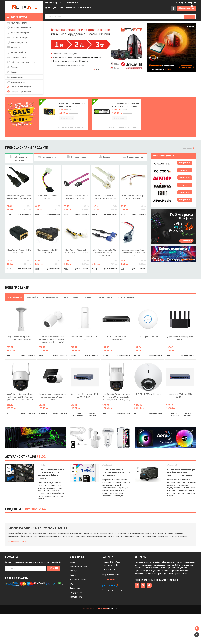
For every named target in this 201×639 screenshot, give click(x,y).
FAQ (71, 584)
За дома (12, 72)
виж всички (188, 148)
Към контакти (109, 580)
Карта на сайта (76, 597)
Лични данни (75, 588)
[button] (94, 69)
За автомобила (15, 77)
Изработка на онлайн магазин (95, 609)
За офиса (12, 67)
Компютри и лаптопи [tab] (47, 158)
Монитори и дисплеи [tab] (133, 158)
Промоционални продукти (19, 86)
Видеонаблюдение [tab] (15, 297)
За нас (72, 562)
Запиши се (53, 568)
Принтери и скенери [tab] (76, 158)
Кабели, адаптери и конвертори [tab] (19, 158)
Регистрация (190, 3)
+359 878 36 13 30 (74, 3)
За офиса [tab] (104, 158)
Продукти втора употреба (19, 91)
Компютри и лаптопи (17, 22)
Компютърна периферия (18, 32)
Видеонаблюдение (16, 82)
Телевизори (13, 47)
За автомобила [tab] (32, 297)
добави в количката (25, 215)
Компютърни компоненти (19, 27)
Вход (179, 3)
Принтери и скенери (16, 57)
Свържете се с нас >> (17, 541)
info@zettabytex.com (54, 3)
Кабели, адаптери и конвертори (21, 62)
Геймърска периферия (17, 37)
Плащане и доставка (78, 566)
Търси (189, 17)
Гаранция (52, 8)
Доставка (60, 8)
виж (184, 163)
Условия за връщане (74, 8)
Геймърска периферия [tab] (125, 297)
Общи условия (76, 593)
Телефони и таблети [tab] (104, 297)
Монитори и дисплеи (17, 42)
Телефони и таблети (16, 52)
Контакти (87, 8)
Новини (73, 575)
